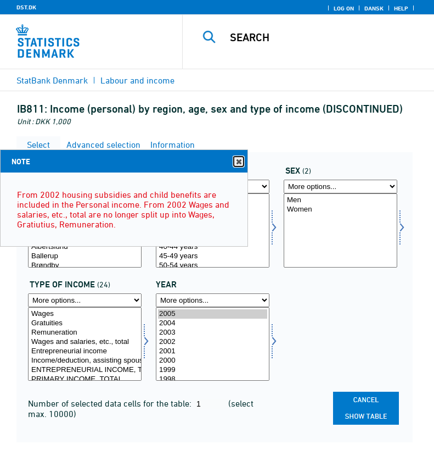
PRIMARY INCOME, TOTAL (84, 379)
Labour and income (137, 80)
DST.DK (26, 7)
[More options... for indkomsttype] (85, 300)
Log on (344, 8)
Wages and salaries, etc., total (84, 342)
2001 (212, 351)
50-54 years (212, 265)
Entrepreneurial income (84, 351)
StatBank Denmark (52, 80)
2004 (212, 323)
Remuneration (84, 332)
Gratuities (84, 323)
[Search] (325, 37)
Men (340, 200)
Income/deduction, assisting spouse (84, 360)
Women (340, 209)
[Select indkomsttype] (85, 344)
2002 (212, 342)
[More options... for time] (212, 300)
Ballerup (84, 256)
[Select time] (212, 344)
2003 (212, 332)
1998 (212, 379)
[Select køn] (340, 230)
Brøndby (84, 265)
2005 (212, 314)
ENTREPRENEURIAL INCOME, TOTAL (84, 370)
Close (238, 161)
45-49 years (212, 256)
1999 (212, 370)
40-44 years (212, 247)
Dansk (374, 8)
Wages (84, 314)
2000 (212, 360)
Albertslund (84, 247)
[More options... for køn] (340, 186)
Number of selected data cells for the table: (111, 403)
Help (401, 8)
